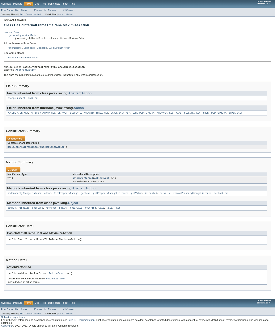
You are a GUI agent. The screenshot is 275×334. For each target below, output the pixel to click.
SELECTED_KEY (192, 114)
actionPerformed (83, 180)
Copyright (6, 330)
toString (90, 211)
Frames (38, 10)
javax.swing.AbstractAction (23, 35)
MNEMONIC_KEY (165, 114)
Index (65, 3)
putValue (165, 196)
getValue (136, 196)
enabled (33, 99)
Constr (29, 14)
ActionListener (15, 48)
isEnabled (151, 196)
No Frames (50, 10)
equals (12, 211)
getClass (37, 211)
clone (47, 196)
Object (73, 206)
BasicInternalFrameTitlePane (22, 57)
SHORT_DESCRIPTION (214, 114)
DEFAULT (62, 114)
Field (21, 14)
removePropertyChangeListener (192, 196)
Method (37, 14)
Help (72, 3)
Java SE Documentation (81, 324)
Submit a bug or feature (14, 321)
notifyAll (76, 211)
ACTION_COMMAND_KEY (43, 114)
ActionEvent (101, 180)
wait (101, 211)
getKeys (86, 196)
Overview (6, 3)
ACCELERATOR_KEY (18, 114)
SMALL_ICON (235, 114)
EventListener (56, 48)
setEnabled (220, 196)
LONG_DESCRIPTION (143, 114)
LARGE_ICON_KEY (120, 114)
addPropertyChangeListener (25, 196)
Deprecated (54, 3)
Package (17, 3)
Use (37, 3)
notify (63, 211)
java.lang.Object (12, 32)
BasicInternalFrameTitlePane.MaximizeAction (35, 149)
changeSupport (16, 99)
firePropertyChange (66, 196)
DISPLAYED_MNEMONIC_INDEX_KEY (89, 114)
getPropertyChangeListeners (111, 196)
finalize (24, 211)
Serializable (29, 48)
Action (67, 48)
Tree (43, 3)
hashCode (51, 211)
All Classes (68, 10)
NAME (178, 114)
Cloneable (42, 48)
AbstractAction (26, 71)
